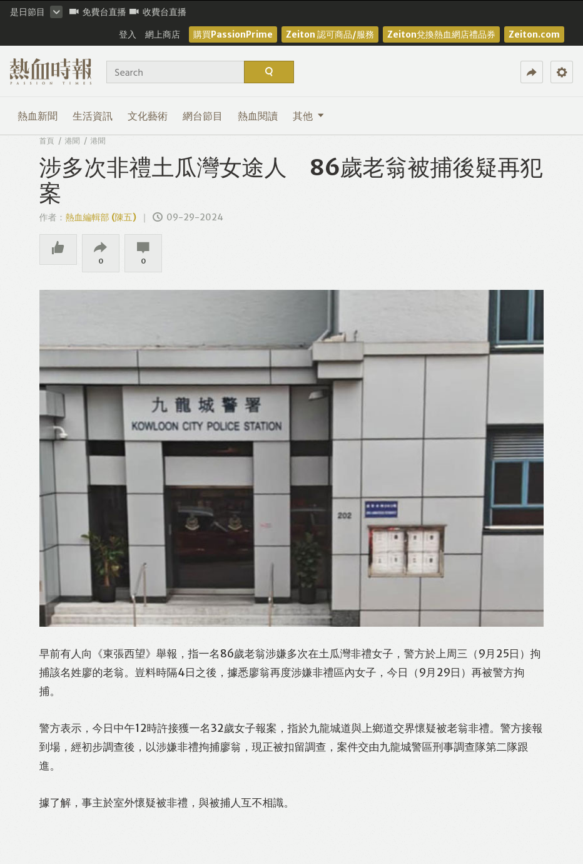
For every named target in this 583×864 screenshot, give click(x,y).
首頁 (46, 140)
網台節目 (203, 116)
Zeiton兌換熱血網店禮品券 (441, 34)
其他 (308, 116)
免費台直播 (97, 12)
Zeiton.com (534, 34)
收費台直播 (157, 12)
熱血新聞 (38, 116)
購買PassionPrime (233, 34)
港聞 (72, 140)
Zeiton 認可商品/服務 (330, 34)
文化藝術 (148, 116)
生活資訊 (93, 116)
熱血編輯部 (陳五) (101, 217)
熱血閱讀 (258, 116)
